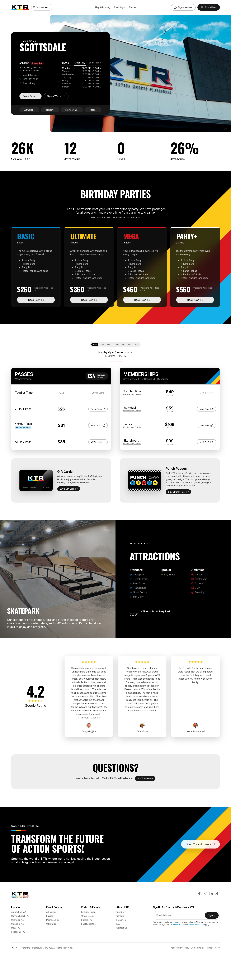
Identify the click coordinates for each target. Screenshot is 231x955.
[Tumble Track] (34, 634)
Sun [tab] (136, 344)
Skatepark (137, 574)
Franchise (121, 920)
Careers (120, 916)
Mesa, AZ (15, 928)
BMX (195, 587)
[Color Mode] (13, 948)
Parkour (197, 574)
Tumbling (197, 592)
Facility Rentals (88, 924)
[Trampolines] (44, 634)
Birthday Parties (88, 912)
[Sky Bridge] (60, 634)
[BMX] (81, 634)
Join (207, 408)
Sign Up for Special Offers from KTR (173, 907)
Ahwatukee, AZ (18, 912)
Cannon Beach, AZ (20, 916)
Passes (93, 110)
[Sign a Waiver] (183, 7)
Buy (98, 408)
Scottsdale (40, 7)
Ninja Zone (137, 583)
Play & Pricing (102, 7)
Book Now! (41, 299)
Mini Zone (137, 596)
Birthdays (119, 7)
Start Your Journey (200, 844)
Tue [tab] (102, 344)
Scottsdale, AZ (18, 932)
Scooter (197, 583)
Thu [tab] (117, 344)
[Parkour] (65, 634)
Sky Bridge (167, 574)
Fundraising (87, 920)
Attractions (29, 110)
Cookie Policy (197, 947)
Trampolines (138, 587)
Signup (213, 916)
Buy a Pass (32, 97)
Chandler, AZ (17, 920)
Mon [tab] (95, 344)
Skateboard (199, 579)
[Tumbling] (87, 634)
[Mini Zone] (55, 634)
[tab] (80, 63)
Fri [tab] (123, 344)
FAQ (118, 924)
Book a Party (27, 83)
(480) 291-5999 (28, 79)
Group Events (87, 916)
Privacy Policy (179, 925)
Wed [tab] (109, 344)
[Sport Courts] (50, 634)
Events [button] (132, 7)
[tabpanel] (81, 77)
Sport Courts (138, 592)
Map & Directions (29, 75)
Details (132, 394)
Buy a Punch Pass (178, 492)
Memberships (72, 110)
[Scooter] (76, 634)
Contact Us (121, 928)
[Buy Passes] (208, 7)
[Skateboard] (71, 634)
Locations (27, 41)
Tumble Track (139, 579)
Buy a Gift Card (68, 489)
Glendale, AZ (17, 924)
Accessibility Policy (180, 947)
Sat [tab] (129, 344)
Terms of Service (196, 925)
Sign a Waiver (58, 97)
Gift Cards (51, 924)
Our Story (121, 912)
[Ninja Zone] (39, 634)
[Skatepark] (28, 634)
